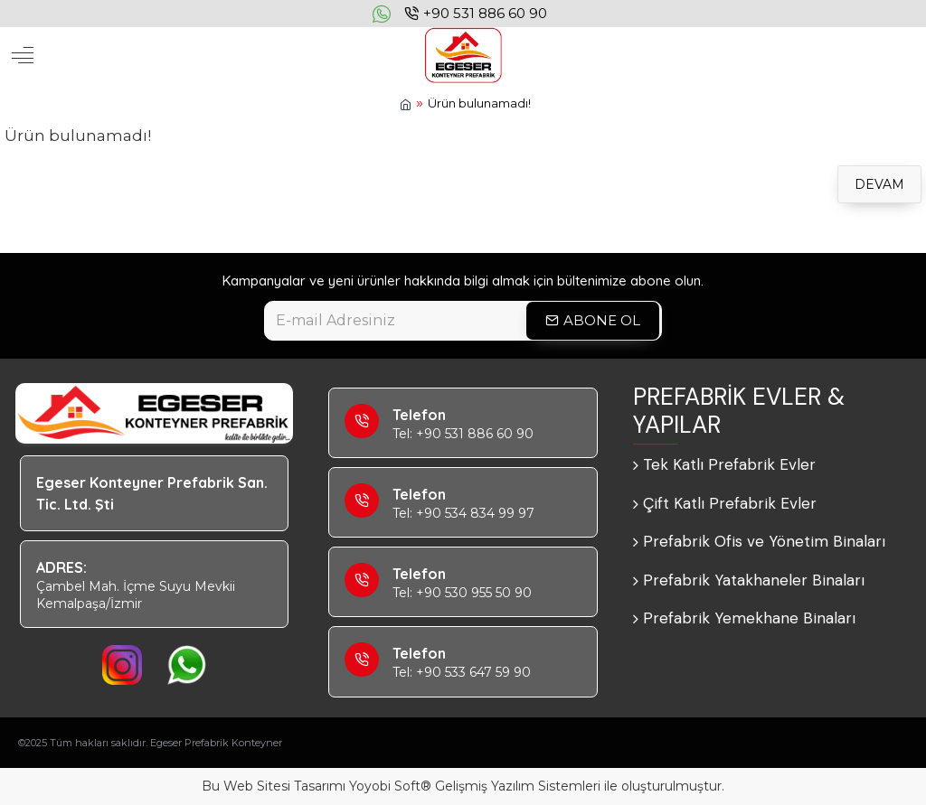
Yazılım (512, 786)
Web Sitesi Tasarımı (284, 786)
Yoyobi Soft (384, 786)
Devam (879, 184)
